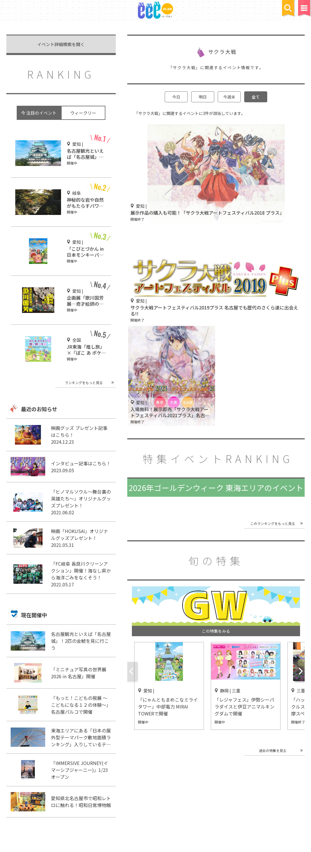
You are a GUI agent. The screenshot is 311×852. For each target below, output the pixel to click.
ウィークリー (83, 113)
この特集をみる (216, 631)
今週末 (229, 97)
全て (256, 97)
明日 (203, 97)
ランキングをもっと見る (84, 382)
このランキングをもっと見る (272, 523)
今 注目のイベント (38, 113)
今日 (176, 97)
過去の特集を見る (273, 750)
